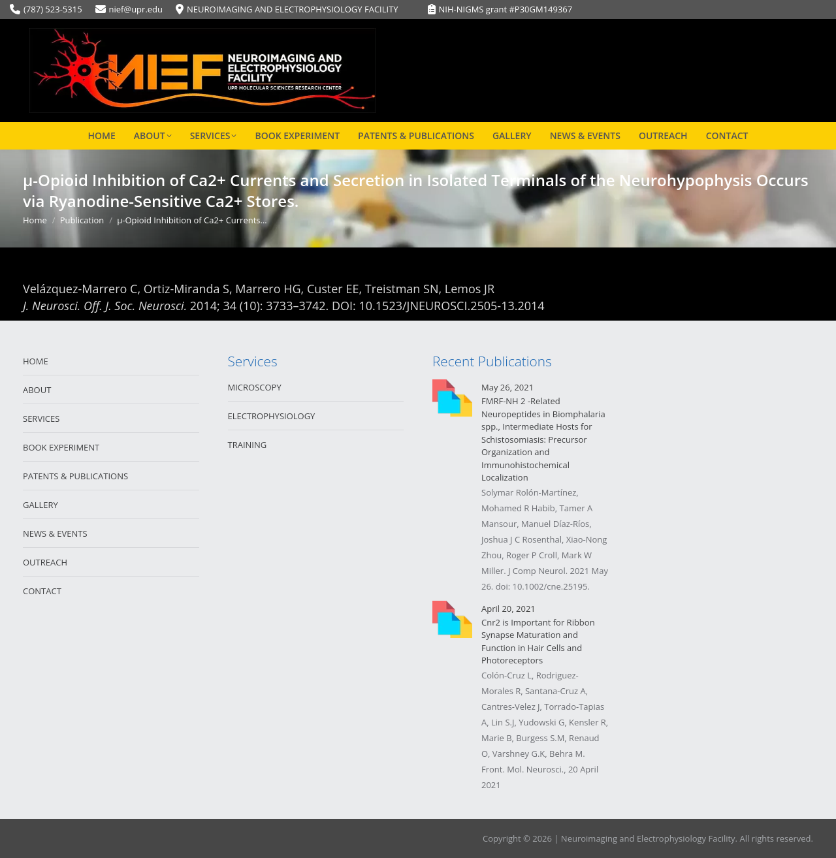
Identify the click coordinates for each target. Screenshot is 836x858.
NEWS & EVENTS (55, 533)
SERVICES (41, 418)
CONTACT (42, 591)
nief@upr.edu (136, 9)
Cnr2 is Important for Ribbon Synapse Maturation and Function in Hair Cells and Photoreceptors (538, 641)
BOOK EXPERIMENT (61, 447)
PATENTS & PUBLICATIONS (75, 476)
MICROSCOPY (254, 387)
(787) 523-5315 (53, 9)
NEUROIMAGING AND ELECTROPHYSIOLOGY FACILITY (292, 9)
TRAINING (247, 445)
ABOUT (37, 390)
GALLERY (40, 505)
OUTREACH (45, 562)
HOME (35, 361)
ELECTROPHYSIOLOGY (271, 416)
